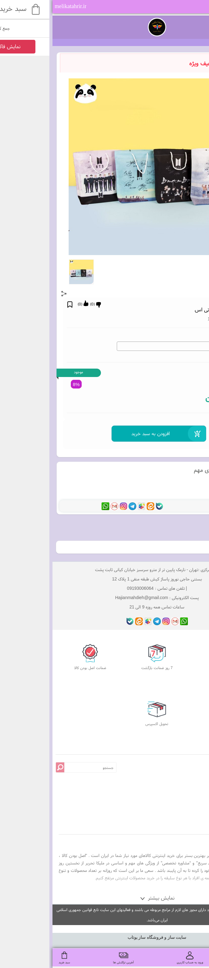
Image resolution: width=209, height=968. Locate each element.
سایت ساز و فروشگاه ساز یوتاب (104, 937)
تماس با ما (176, 812)
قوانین (176, 787)
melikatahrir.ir (18, 6)
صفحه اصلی (176, 796)
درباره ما (176, 804)
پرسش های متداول (176, 779)
